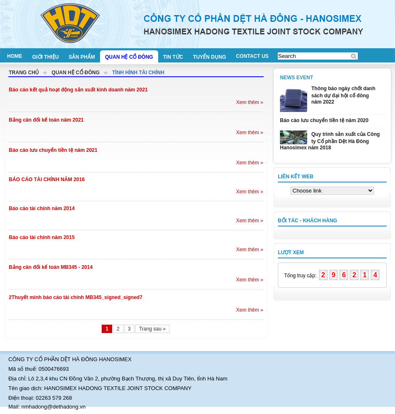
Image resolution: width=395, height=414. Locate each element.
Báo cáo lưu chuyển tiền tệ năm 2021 (53, 150)
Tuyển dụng (209, 57)
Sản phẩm (82, 57)
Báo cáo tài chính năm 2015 (41, 237)
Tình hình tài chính (138, 73)
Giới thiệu (45, 57)
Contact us (252, 56)
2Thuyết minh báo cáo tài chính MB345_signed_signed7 (75, 297)
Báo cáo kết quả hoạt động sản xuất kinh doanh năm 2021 (78, 90)
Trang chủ (24, 73)
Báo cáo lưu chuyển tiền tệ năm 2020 (324, 120)
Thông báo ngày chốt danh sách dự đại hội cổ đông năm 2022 (343, 95)
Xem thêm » (249, 102)
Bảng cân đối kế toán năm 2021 (46, 120)
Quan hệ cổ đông (129, 57)
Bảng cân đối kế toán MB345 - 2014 (50, 267)
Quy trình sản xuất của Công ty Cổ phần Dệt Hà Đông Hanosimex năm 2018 (330, 141)
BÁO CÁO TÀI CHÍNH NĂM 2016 (47, 179)
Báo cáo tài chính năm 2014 (41, 208)
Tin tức (173, 57)
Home (14, 56)
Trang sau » (152, 329)
